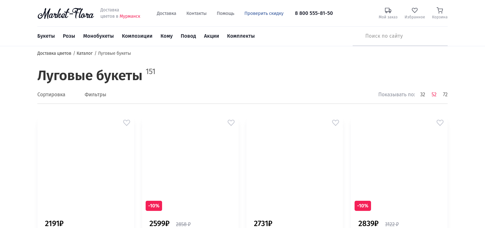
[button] (126, 123)
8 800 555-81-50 (314, 13)
